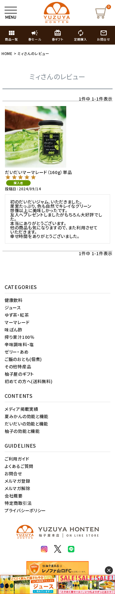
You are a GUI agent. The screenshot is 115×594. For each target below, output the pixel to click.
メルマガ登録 (17, 481)
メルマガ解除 (17, 488)
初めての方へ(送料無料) (28, 381)
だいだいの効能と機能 (26, 424)
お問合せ (13, 473)
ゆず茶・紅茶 (17, 315)
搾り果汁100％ (20, 337)
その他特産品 (18, 366)
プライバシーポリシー (25, 510)
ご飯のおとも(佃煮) (23, 359)
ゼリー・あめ (17, 352)
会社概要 (14, 496)
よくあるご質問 (19, 466)
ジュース (13, 307)
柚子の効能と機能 (22, 431)
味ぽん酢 (13, 330)
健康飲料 (14, 300)
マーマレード (17, 322)
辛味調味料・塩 (19, 344)
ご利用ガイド (17, 459)
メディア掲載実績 (21, 409)
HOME (7, 53)
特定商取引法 (18, 503)
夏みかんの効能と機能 (26, 416)
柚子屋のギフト (19, 374)
